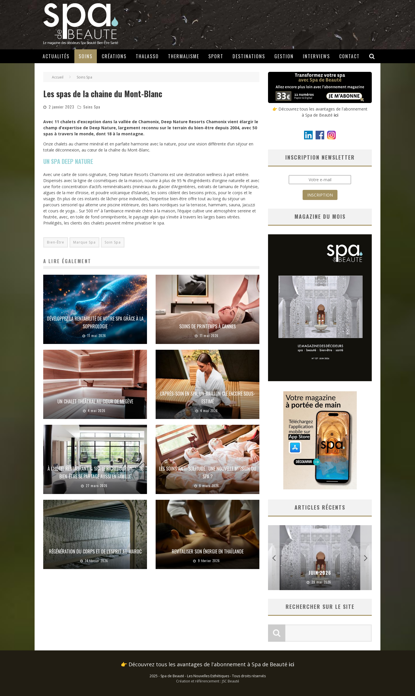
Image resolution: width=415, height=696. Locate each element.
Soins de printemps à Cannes (207, 326)
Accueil (57, 77)
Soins (86, 56)
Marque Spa (84, 242)
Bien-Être (55, 242)
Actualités (56, 56)
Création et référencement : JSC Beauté (207, 681)
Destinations (249, 56)
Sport (215, 56)
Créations (114, 56)
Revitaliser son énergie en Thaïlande (208, 551)
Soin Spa (113, 242)
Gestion (284, 56)
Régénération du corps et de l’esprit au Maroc (95, 551)
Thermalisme (183, 56)
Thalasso (147, 56)
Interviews (316, 56)
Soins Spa (91, 107)
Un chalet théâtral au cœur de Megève (95, 401)
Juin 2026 (320, 572)
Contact (349, 56)
